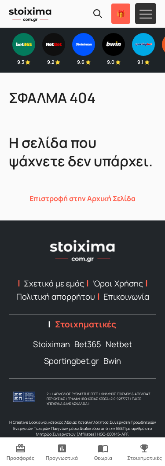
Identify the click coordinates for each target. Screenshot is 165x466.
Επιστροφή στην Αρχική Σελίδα (82, 198)
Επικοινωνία (126, 296)
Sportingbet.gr (71, 361)
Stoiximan (51, 344)
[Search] (97, 13)
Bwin (112, 361)
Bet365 (87, 344)
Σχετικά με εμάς (54, 283)
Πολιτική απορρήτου (55, 296)
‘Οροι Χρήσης (117, 283)
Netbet (119, 344)
